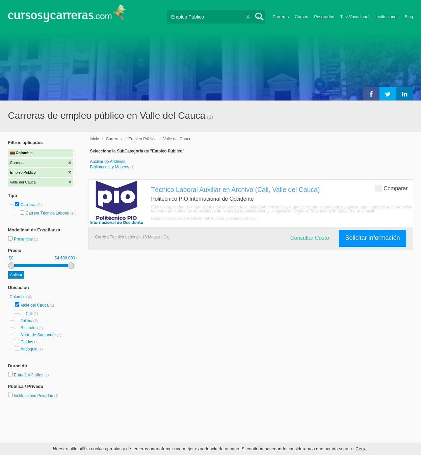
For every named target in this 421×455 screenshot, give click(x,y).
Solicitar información (372, 237)
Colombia (19, 296)
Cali (29, 313)
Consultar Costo (309, 238)
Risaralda (29, 327)
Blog (409, 17)
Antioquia (29, 349)
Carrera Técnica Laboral (47, 213)
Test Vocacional (354, 17)
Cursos (301, 17)
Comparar (391, 188)
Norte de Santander (38, 335)
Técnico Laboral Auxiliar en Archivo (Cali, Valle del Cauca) (235, 189)
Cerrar (362, 448)
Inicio (94, 139)
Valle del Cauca (35, 305)
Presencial (24, 239)
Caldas (27, 342)
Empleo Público (142, 139)
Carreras (280, 17)
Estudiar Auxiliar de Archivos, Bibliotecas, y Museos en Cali (204, 218)
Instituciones (387, 17)
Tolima (26, 320)
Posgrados (324, 17)
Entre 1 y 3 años (29, 375)
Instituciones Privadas (36, 395)
